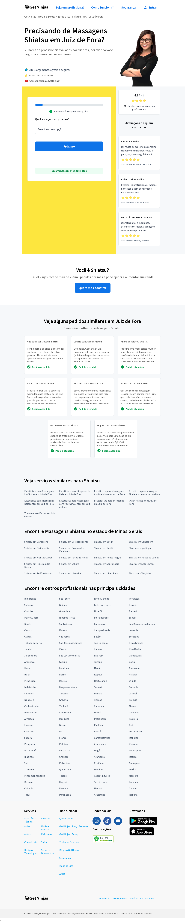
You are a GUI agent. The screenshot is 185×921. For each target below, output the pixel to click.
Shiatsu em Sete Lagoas (142, 563)
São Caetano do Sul (69, 655)
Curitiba (28, 611)
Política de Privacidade (142, 898)
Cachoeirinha (31, 706)
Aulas (27, 826)
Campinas (99, 623)
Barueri (133, 611)
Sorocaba (134, 636)
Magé (97, 750)
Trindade (29, 769)
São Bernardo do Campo (142, 623)
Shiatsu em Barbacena (36, 541)
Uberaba (133, 744)
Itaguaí (63, 782)
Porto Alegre (31, 617)
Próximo (69, 146)
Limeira (28, 725)
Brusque (28, 782)
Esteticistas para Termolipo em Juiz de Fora (109, 502)
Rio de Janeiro (101, 598)
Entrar (150, 7)
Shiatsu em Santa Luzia (106, 563)
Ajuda (62, 873)
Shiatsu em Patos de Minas (73, 557)
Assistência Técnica (30, 820)
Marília (132, 769)
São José (99, 655)
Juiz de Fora (96, 16)
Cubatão (28, 788)
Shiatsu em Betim (103, 541)
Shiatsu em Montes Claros (38, 557)
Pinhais (98, 693)
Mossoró (133, 775)
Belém (97, 636)
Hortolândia (100, 680)
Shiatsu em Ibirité (103, 548)
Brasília (133, 605)
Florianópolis (101, 617)
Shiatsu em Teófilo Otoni (37, 573)
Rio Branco (30, 598)
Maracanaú (30, 750)
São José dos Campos (70, 642)
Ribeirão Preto (67, 617)
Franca (62, 737)
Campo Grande (102, 630)
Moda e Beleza (47, 16)
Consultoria (30, 842)
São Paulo (64, 598)
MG (85, 16)
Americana (65, 712)
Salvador (29, 605)
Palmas (133, 699)
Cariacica (99, 706)
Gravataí (63, 699)
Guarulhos (64, 611)
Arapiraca (29, 661)
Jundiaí (28, 649)
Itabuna (133, 794)
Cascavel (29, 731)
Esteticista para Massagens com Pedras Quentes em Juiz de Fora (74, 503)
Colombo (134, 687)
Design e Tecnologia (30, 851)
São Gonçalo (101, 642)
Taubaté (63, 706)
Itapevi (98, 674)
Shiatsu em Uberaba (70, 573)
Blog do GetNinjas (69, 850)
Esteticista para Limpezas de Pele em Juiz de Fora (74, 493)
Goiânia (63, 605)
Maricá (97, 712)
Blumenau (134, 668)
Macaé (132, 706)
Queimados (65, 769)
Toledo (63, 775)
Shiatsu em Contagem (141, 541)
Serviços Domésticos (47, 851)
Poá (131, 725)
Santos (133, 617)
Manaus (63, 630)
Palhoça (133, 782)
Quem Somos (66, 818)
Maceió (63, 680)
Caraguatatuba (102, 737)
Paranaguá (65, 794)
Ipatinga (29, 756)
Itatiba (133, 756)
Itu (60, 731)
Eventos (45, 818)
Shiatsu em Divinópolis (36, 548)
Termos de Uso (119, 898)
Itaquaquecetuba (68, 687)
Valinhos (29, 693)
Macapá (98, 788)
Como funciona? (102, 7)
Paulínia (98, 725)
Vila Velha (64, 636)
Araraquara (100, 744)
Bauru (62, 725)
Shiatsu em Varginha (140, 573)
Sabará (28, 737)
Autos (27, 834)
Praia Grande (136, 642)
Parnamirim (30, 712)
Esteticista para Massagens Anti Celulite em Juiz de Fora (109, 493)
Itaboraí (133, 737)
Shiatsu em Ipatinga (140, 548)
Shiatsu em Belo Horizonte (73, 541)
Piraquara (29, 744)
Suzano (98, 661)
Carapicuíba (135, 655)
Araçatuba (99, 794)
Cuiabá (28, 636)
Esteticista (63, 16)
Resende (63, 788)
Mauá (97, 668)
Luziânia (98, 769)
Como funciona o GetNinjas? (44, 80)
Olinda (132, 680)
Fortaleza (134, 598)
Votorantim (135, 731)
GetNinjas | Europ (68, 834)
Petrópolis (100, 718)
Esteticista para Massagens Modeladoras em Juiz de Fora (144, 493)
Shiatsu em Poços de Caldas (144, 557)
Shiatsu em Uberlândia (106, 573)
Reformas (46, 834)
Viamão (98, 699)
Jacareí (133, 693)
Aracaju (133, 674)
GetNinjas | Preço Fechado (73, 826)
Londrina (64, 668)
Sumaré (98, 687)
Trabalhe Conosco (69, 842)
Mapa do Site (66, 865)
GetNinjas (30, 16)
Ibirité (97, 731)
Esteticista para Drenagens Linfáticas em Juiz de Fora (39, 493)
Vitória (62, 649)
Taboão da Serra (33, 642)
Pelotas (63, 744)
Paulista (133, 718)
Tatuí (27, 794)
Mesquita (64, 718)
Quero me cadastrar (92, 288)
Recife (27, 623)
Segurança (128, 7)
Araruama (99, 756)
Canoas (98, 649)
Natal (27, 668)
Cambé (133, 788)
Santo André (65, 623)
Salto (27, 763)
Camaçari (134, 712)
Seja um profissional (70, 7)
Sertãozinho (100, 782)
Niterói (98, 611)
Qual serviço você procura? (52, 119)
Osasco (28, 630)
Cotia (132, 661)
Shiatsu (76, 16)
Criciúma (99, 763)
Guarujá (63, 661)
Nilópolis (29, 699)
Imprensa (103, 898)
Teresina (64, 693)
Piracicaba (30, 680)
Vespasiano (65, 750)
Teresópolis (135, 750)
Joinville (133, 630)
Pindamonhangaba (34, 775)
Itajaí (27, 674)
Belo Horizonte (102, 605)
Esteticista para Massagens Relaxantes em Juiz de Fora (39, 502)
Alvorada (29, 718)
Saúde (44, 842)
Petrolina (64, 763)
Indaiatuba (30, 687)
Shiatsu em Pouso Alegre (107, 557)
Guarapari (134, 763)
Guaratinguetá (102, 775)
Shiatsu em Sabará (69, 563)
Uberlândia (135, 649)
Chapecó (64, 756)
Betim (62, 674)
